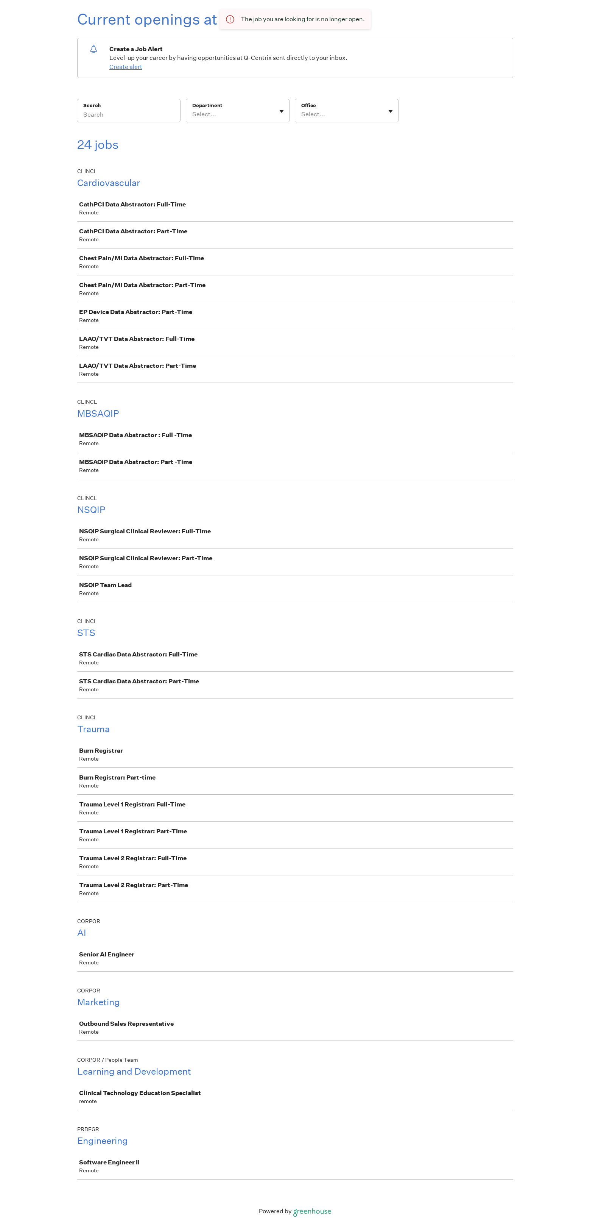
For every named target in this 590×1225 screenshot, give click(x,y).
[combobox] (192, 114)
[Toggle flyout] (281, 111)
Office (308, 105)
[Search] (128, 115)
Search (92, 105)
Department (207, 105)
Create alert (125, 66)
